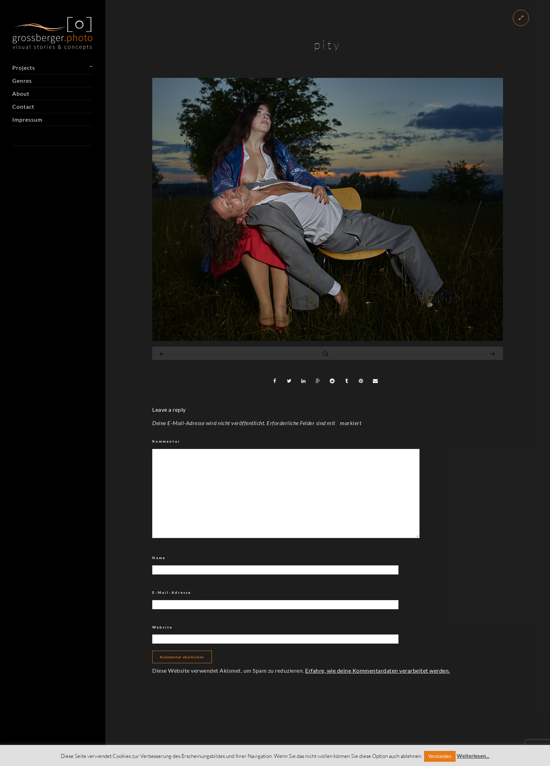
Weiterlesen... (473, 756)
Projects (23, 67)
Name (161, 558)
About (20, 93)
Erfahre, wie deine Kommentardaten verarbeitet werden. (377, 670)
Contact (23, 106)
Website (162, 627)
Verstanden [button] (439, 756)
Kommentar (168, 441)
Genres (22, 80)
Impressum (27, 119)
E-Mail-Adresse (173, 592)
